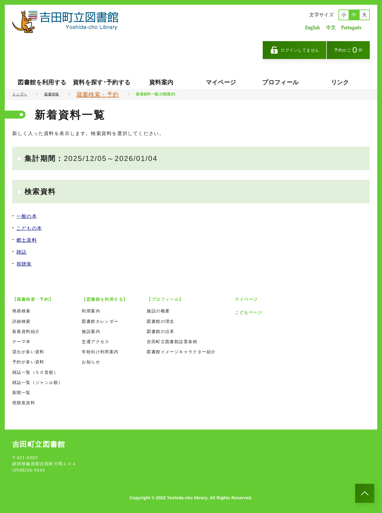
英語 (312, 27)
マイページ (221, 82)
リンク (340, 82)
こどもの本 (29, 228)
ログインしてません (294, 50)
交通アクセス (95, 341)
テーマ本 (21, 341)
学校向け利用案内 (100, 351)
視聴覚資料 (23, 402)
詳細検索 (21, 321)
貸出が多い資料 (28, 351)
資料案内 (161, 82)
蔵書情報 (51, 94)
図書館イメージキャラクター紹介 (181, 351)
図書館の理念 (160, 321)
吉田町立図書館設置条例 (172, 341)
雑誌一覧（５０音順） (35, 372)
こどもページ (248, 312)
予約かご (348, 50)
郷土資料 (26, 240)
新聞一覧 (21, 392)
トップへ (19, 94)
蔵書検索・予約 (97, 94)
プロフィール (280, 82)
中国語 (330, 27)
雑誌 (21, 252)
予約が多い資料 (28, 361)
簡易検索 (21, 311)
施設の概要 (158, 311)
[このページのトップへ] (364, 493)
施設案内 (91, 331)
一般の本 (26, 216)
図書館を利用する (42, 82)
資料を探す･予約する (102, 82)
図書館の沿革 (160, 331)
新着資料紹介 (26, 331)
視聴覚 (24, 263)
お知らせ (91, 361)
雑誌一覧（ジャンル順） (37, 382)
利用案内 (91, 311)
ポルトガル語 (352, 27)
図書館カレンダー (100, 321)
